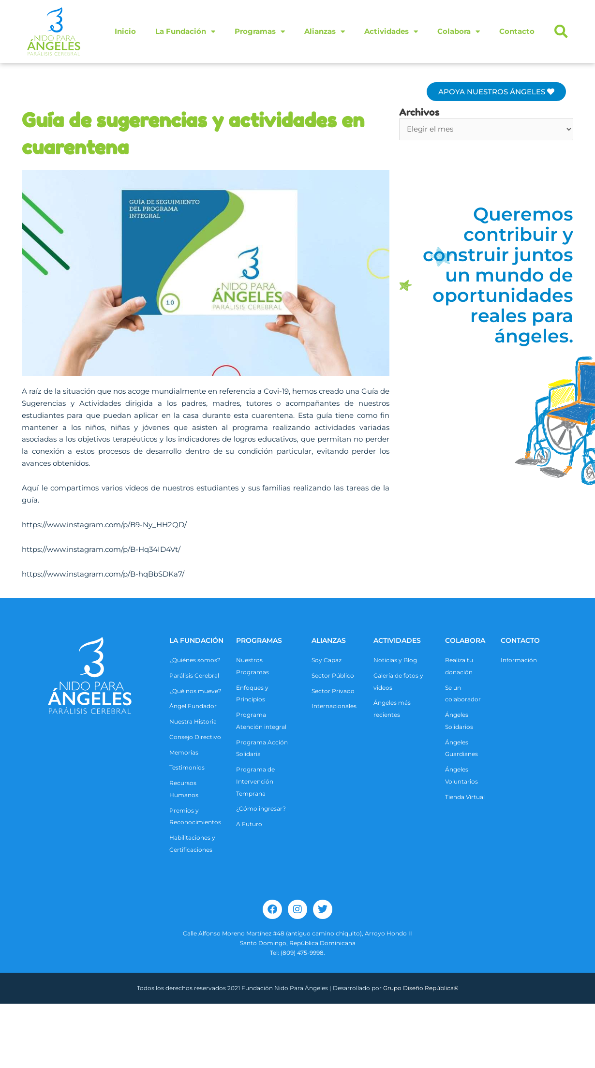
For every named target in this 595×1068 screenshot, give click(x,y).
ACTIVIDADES (397, 640)
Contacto (517, 31)
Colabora (458, 31)
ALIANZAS (329, 640)
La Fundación (185, 31)
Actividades (391, 31)
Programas (260, 31)
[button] (561, 31)
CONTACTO (520, 640)
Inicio (125, 31)
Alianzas (324, 31)
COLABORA (465, 640)
